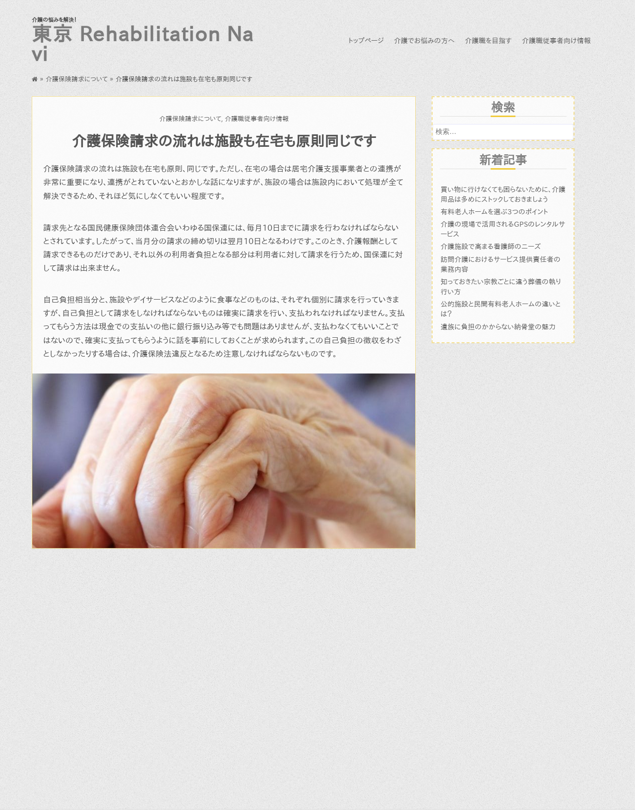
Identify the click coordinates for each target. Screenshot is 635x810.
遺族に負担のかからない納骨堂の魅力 (498, 326)
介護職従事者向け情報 (556, 40)
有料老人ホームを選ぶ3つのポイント (494, 211)
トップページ (366, 40)
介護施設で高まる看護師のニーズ (491, 246)
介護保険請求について (77, 79)
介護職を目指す (488, 40)
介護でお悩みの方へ (424, 40)
